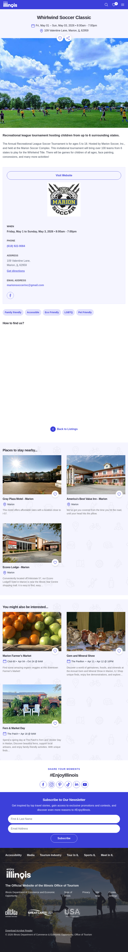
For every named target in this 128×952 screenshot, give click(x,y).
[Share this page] (68, 38)
